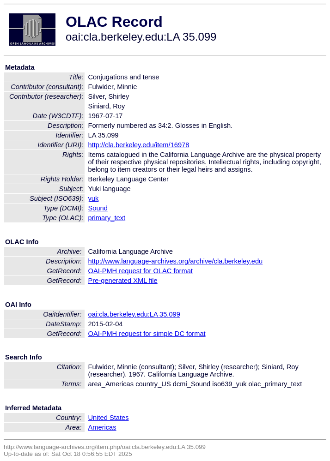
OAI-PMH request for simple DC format (147, 333)
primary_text (107, 218)
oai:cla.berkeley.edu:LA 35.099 (134, 314)
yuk (93, 198)
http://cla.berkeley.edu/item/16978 (138, 145)
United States (108, 417)
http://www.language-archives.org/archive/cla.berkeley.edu (175, 261)
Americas (102, 427)
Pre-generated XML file (123, 280)
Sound (98, 208)
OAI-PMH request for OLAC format (140, 271)
